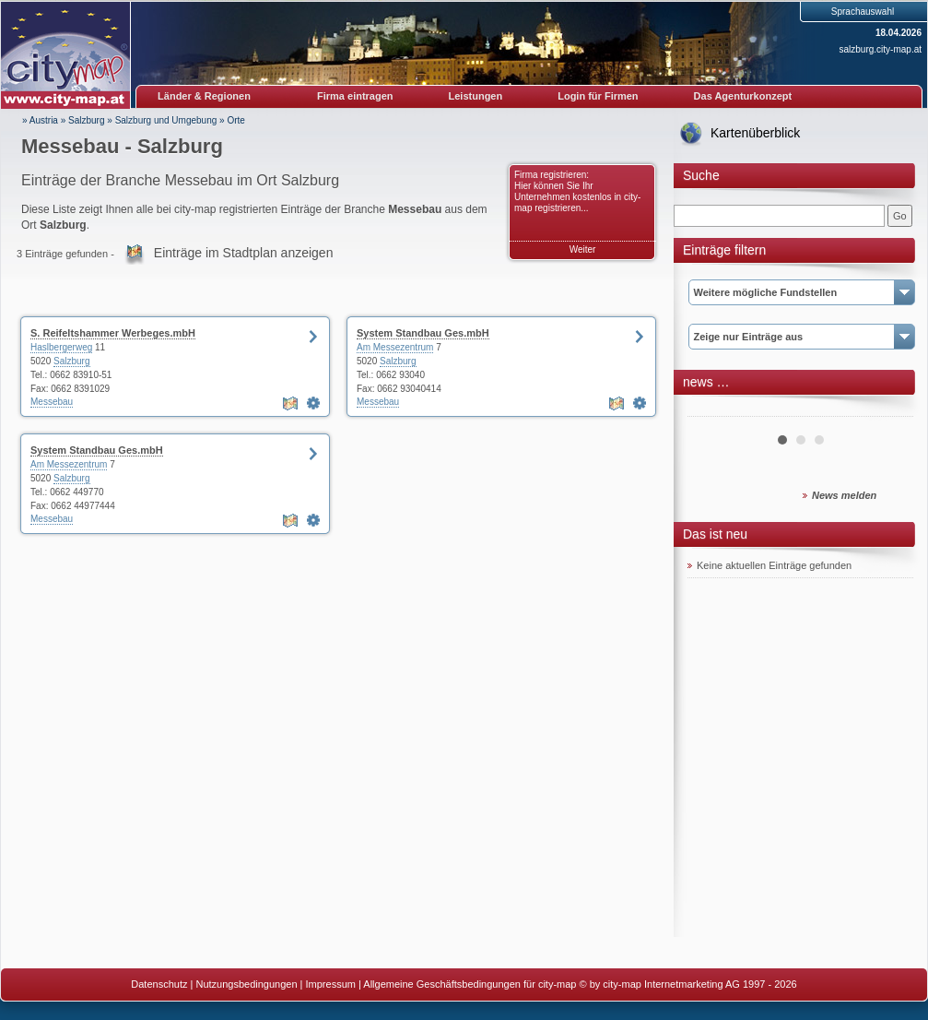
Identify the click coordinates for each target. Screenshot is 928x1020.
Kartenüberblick (755, 132)
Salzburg (86, 120)
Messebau (51, 402)
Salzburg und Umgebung (166, 120)
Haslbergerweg (61, 347)
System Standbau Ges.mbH (423, 332)
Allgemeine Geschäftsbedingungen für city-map (469, 984)
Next (889, 409)
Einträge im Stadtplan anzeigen (244, 252)
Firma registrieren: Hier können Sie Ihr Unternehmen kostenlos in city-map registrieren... (577, 191)
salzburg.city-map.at (881, 49)
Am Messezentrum (395, 347)
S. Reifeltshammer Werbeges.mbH (112, 332)
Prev (711, 409)
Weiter (583, 249)
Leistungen (476, 95)
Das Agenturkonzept (743, 95)
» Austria (40, 120)
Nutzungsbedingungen (246, 984)
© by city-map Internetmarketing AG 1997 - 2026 (688, 984)
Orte (235, 120)
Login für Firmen (598, 95)
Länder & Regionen (204, 95)
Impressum (331, 984)
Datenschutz (159, 984)
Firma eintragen (355, 95)
